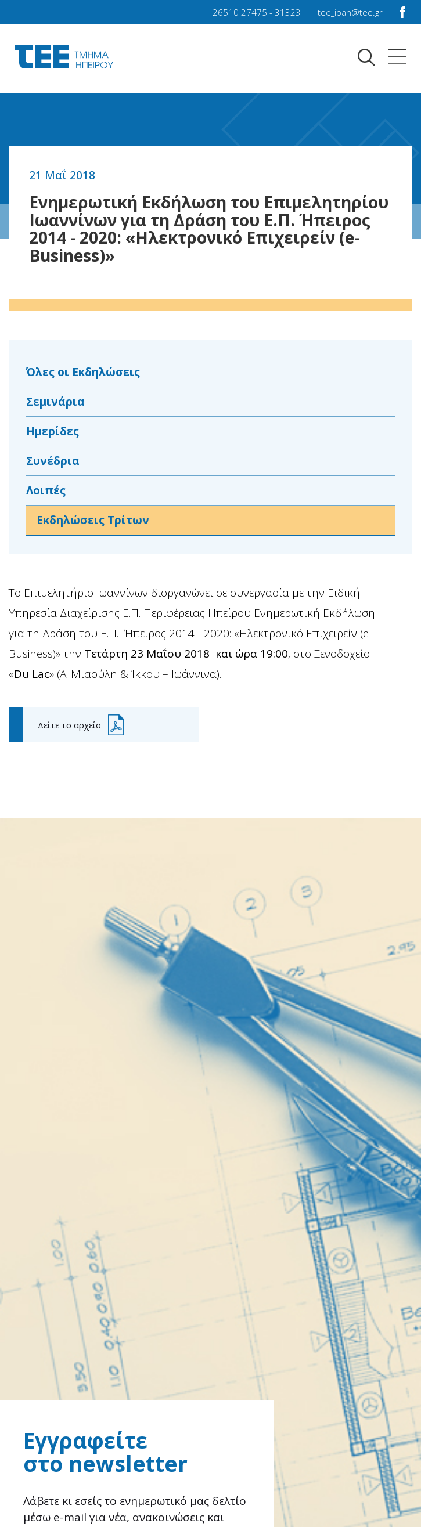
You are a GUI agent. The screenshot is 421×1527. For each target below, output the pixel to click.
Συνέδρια (53, 463)
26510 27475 (240, 12)
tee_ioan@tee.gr (350, 12)
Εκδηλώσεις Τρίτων (97, 523)
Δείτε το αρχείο (69, 728)
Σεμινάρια (56, 402)
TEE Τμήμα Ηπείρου (64, 56)
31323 (288, 12)
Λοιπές (47, 493)
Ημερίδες (54, 433)
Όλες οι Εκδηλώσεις (87, 372)
